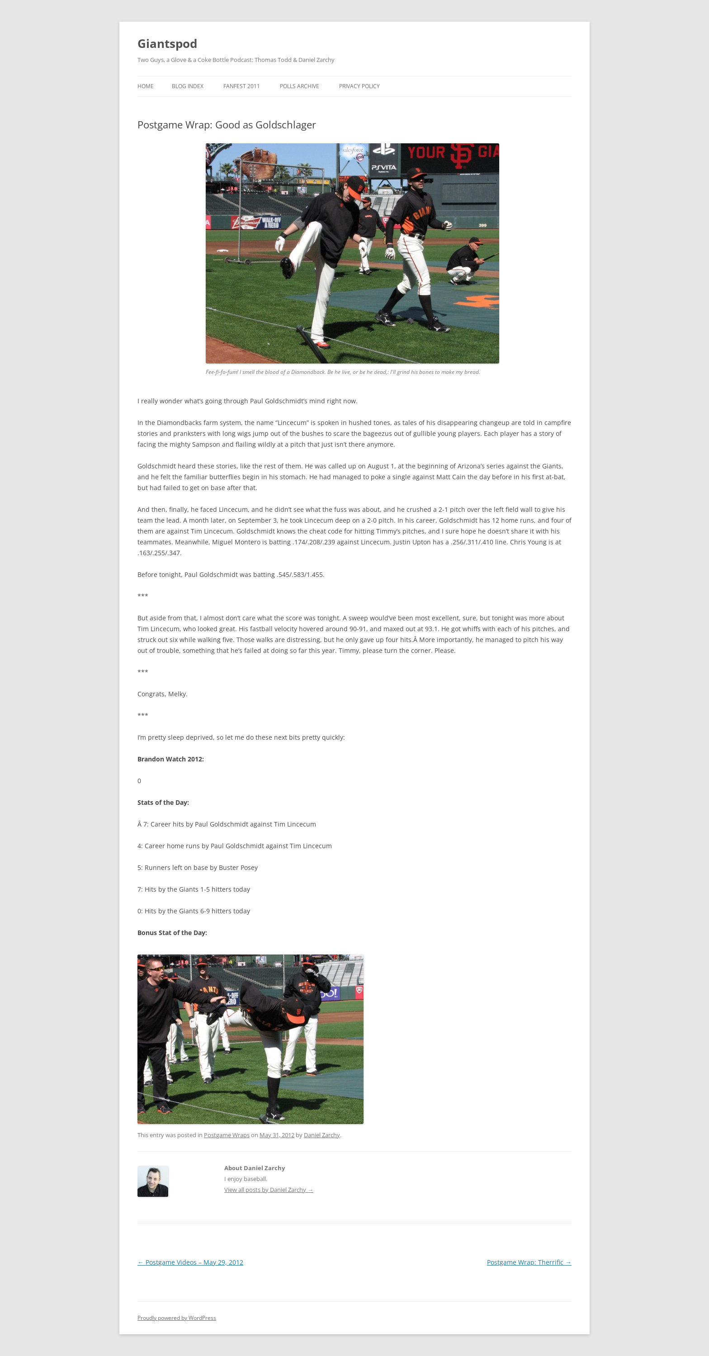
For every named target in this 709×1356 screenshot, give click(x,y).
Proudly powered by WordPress (176, 1318)
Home (145, 86)
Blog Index (187, 86)
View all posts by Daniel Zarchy (268, 1190)
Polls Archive (299, 86)
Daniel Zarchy (322, 1135)
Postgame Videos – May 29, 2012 (190, 1262)
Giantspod (167, 43)
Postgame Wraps (227, 1135)
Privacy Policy (359, 86)
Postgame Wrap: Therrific (529, 1262)
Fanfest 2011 (241, 86)
